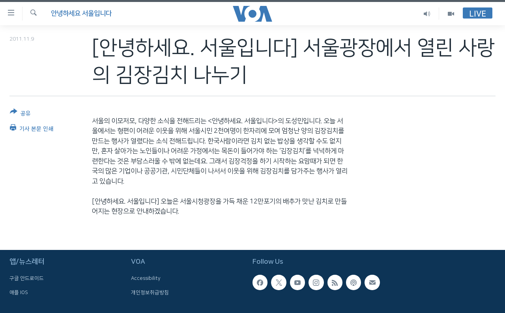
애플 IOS (18, 292)
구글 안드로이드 (26, 278)
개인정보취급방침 (150, 292)
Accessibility (146, 278)
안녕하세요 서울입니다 (81, 13)
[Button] (20, 114)
